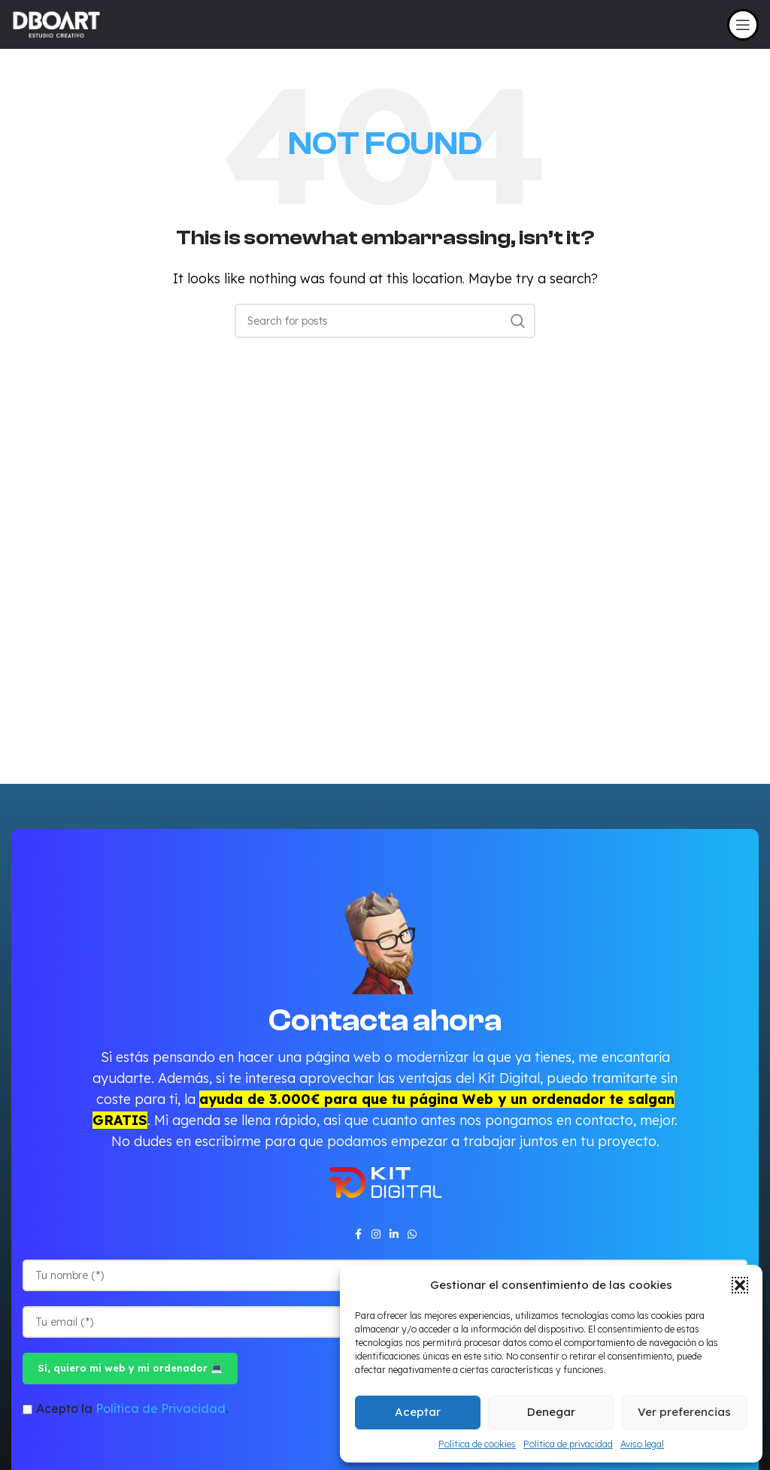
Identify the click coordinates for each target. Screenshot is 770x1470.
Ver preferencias (684, 1412)
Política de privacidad (568, 1444)
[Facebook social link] (358, 1234)
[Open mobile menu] (743, 25)
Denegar (551, 1412)
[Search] (385, 321)
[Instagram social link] (376, 1234)
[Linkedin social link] (394, 1234)
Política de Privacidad (160, 1408)
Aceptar (418, 1412)
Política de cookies (477, 1444)
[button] (739, 1285)
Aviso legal (642, 1444)
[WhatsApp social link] (412, 1234)
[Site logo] (56, 23)
